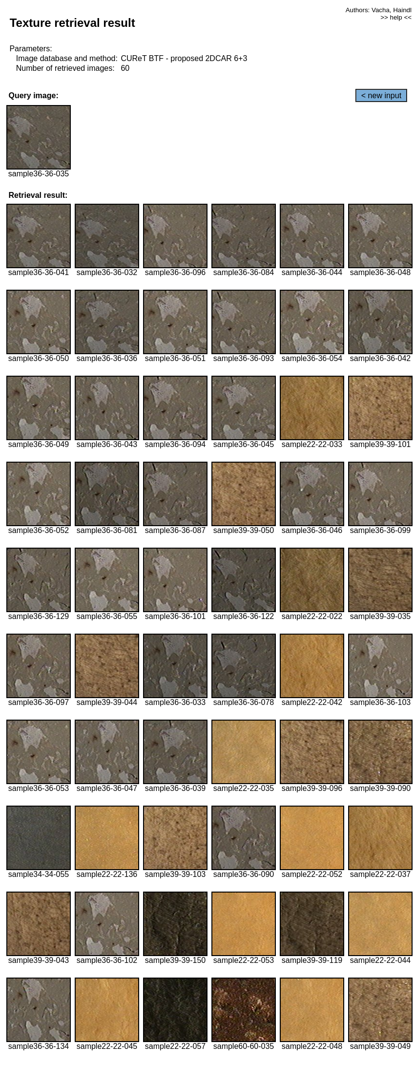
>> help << (396, 17)
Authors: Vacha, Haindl (379, 10)
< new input (381, 95)
